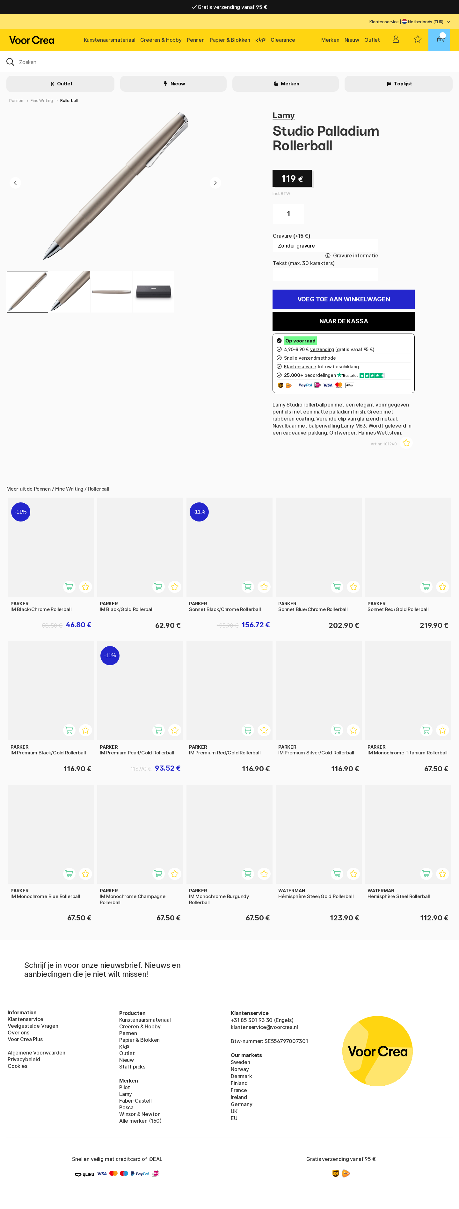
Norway (240, 1069)
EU (234, 1118)
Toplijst (402, 84)
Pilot (124, 1087)
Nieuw (352, 40)
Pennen (196, 40)
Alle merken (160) (140, 1121)
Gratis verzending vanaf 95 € (229, 7)
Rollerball (68, 100)
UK (234, 1111)
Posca (126, 1107)
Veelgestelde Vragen (33, 1026)
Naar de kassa (343, 321)
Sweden (240, 1062)
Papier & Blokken (230, 40)
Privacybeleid (24, 1059)
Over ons (18, 1032)
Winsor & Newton (139, 1114)
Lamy (284, 115)
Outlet (372, 40)
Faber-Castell (135, 1100)
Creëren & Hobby (160, 40)
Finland (239, 1083)
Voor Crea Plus (25, 1039)
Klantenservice (384, 21)
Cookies (17, 1066)
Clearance (283, 40)
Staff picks (132, 1066)
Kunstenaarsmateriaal (109, 40)
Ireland (239, 1097)
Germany (241, 1104)
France (239, 1090)
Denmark (241, 1076)
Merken (330, 40)
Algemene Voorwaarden (36, 1052)
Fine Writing (42, 100)
